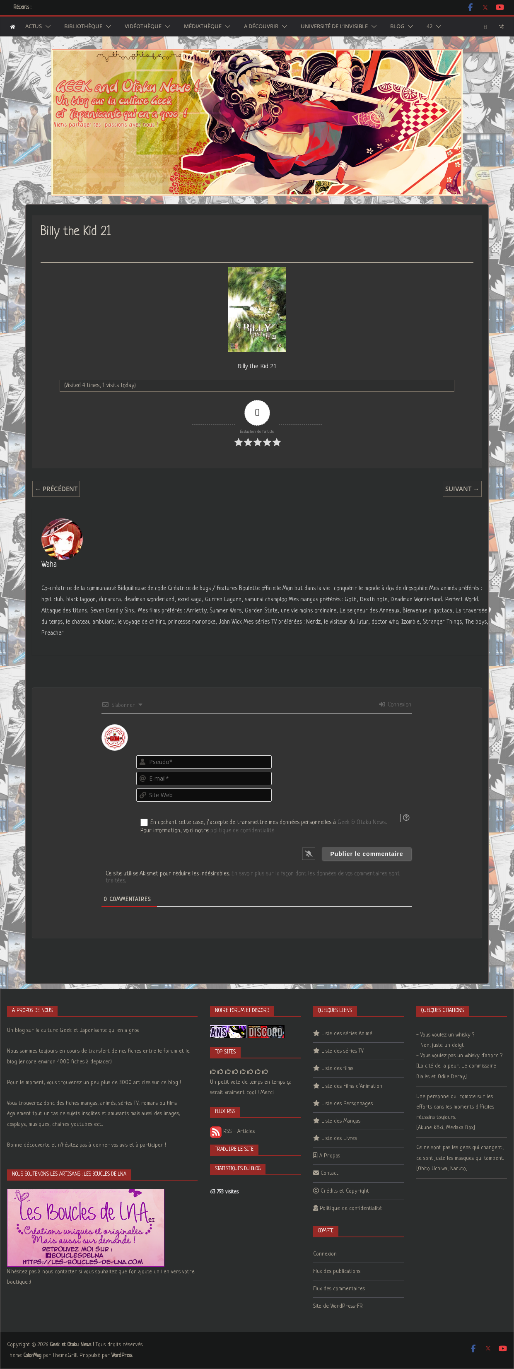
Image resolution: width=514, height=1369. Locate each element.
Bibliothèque (83, 26)
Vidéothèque (143, 26)
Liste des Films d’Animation (351, 1086)
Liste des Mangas (340, 1121)
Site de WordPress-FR (338, 1306)
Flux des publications (336, 1271)
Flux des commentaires (339, 1289)
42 (429, 26)
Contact (329, 1173)
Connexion (395, 704)
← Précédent (56, 488)
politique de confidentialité (242, 830)
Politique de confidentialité (351, 1208)
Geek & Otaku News (362, 822)
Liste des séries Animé (346, 1034)
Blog (397, 26)
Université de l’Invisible (334, 26)
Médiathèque (203, 26)
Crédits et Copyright (345, 1191)
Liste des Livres (339, 1138)
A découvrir (261, 26)
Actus (33, 26)
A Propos (329, 1156)
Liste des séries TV (342, 1051)
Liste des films (337, 1068)
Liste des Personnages (347, 1104)
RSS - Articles (232, 1131)
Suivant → (462, 488)
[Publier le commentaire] (366, 853)
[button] (46, 26)
